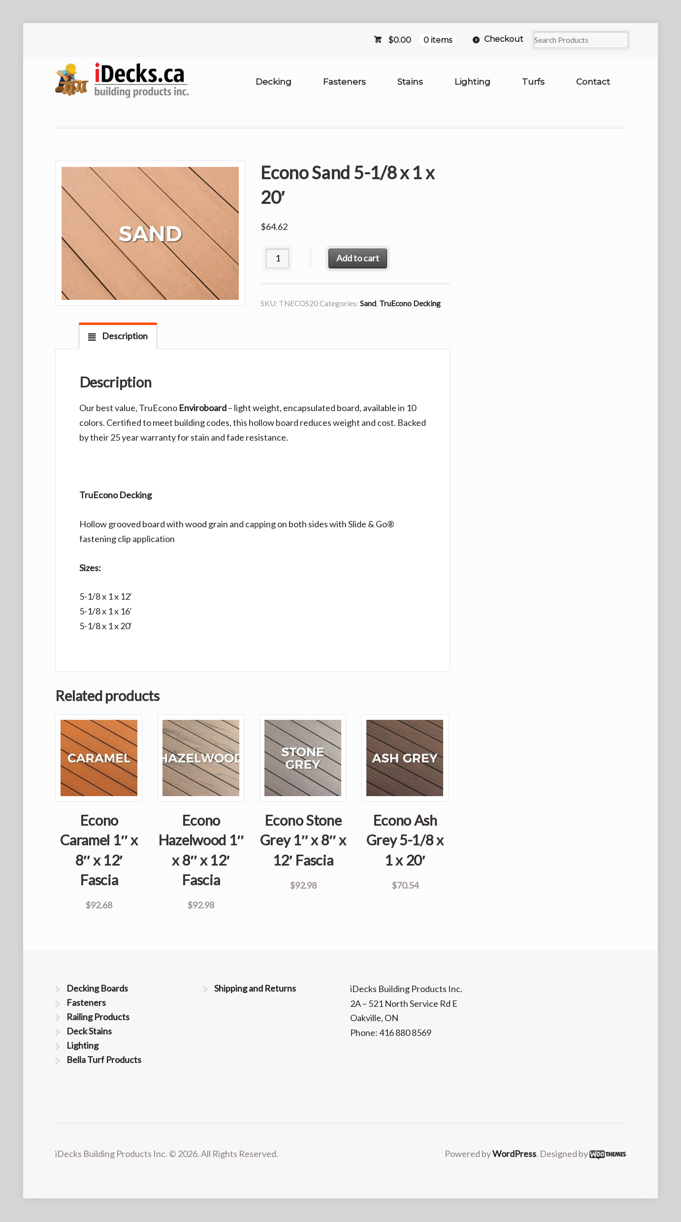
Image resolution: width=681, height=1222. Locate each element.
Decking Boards (97, 988)
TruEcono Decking (410, 303)
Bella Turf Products (103, 1059)
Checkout (503, 39)
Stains (410, 82)
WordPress (514, 1153)
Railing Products (98, 1016)
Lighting (472, 82)
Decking (274, 82)
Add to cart (357, 258)
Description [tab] (124, 335)
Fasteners (344, 82)
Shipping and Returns (255, 988)
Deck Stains (89, 1031)
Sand (368, 303)
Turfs (533, 82)
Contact (593, 82)
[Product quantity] (277, 258)
